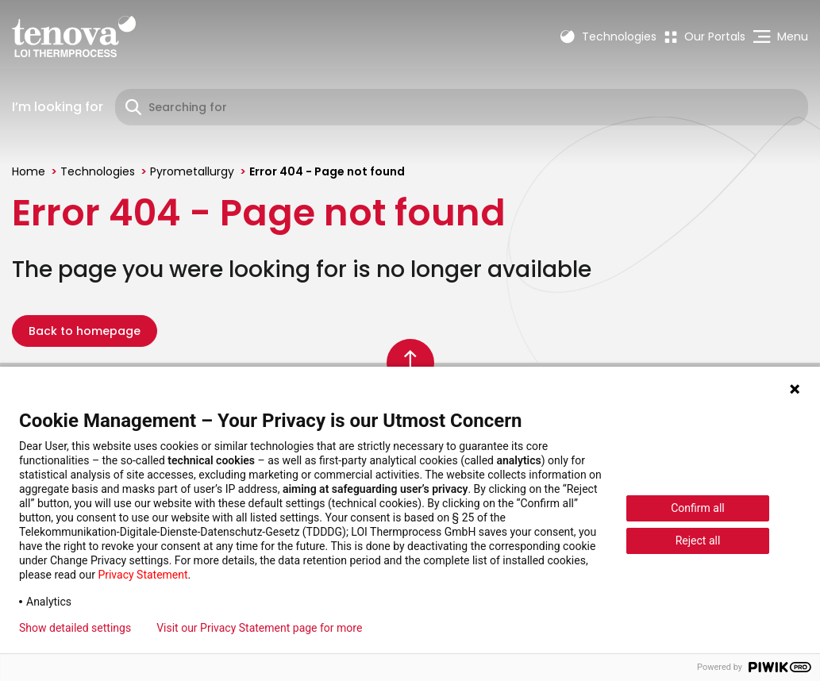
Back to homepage (85, 331)
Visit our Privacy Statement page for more (259, 627)
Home (28, 171)
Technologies (97, 171)
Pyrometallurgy (192, 171)
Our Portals (704, 36)
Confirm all (698, 508)
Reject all (698, 540)
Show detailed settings (75, 627)
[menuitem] (704, 36)
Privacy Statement (142, 574)
